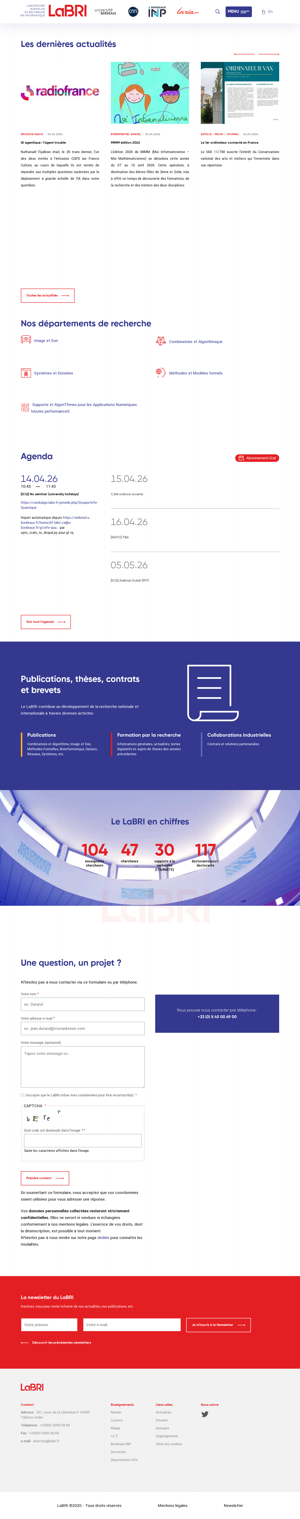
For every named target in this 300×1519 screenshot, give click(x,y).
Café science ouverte (127, 494)
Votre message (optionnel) (41, 1043)
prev (244, 54)
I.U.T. (114, 1436)
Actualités (163, 1412)
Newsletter (233, 1505)
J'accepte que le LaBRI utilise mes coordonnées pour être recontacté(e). (79, 1095)
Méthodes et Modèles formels (195, 373)
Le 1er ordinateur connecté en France (229, 142)
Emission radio (32, 134)
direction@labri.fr (46, 1441)
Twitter (205, 1414)
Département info (124, 1460)
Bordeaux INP (121, 1444)
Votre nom (28, 994)
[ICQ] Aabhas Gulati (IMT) (130, 580)
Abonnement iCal (261, 458)
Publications (41, 735)
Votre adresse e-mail (36, 1018)
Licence (117, 1420)
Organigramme (167, 1436)
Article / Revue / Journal (220, 134)
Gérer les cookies (169, 1444)
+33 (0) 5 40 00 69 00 (217, 1017)
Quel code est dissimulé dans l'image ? (53, 1130)
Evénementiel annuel (126, 134)
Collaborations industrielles (239, 735)
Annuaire (162, 1428)
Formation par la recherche (149, 735)
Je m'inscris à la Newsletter (213, 1325)
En (270, 12)
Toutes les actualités (42, 295)
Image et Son (45, 340)
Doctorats (118, 1452)
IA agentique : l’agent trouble (43, 142)
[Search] (217, 11)
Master (116, 1412)
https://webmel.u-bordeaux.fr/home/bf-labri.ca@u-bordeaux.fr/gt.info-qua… (55, 523)
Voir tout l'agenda (40, 622)
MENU (233, 12)
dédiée (104, 1237)
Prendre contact (39, 1178)
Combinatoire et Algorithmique (195, 341)
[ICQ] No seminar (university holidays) (50, 494)
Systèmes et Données (53, 373)
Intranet (162, 1420)
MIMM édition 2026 (125, 142)
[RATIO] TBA (120, 537)
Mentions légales (173, 1505)
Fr (263, 12)
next (268, 54)
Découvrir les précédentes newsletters (61, 1342)
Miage (115, 1428)
